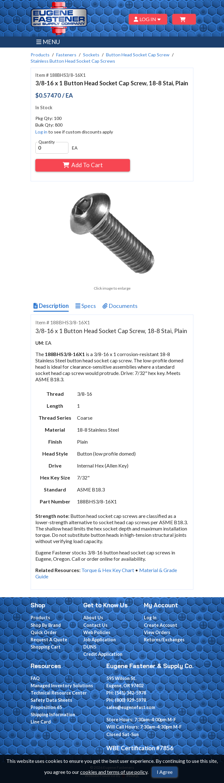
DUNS (89, 647)
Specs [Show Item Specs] (85, 305)
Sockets (91, 54)
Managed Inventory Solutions (62, 685)
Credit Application (102, 654)
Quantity (46, 142)
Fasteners (66, 54)
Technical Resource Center (59, 692)
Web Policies (96, 632)
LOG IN (148, 19)
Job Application (99, 639)
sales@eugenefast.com (130, 707)
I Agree (165, 772)
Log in (41, 131)
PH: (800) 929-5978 (126, 700)
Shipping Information (53, 714)
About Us (93, 617)
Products (40, 54)
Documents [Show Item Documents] (120, 305)
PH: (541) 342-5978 (126, 692)
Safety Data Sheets (51, 700)
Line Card (41, 721)
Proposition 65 (46, 707)
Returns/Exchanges (164, 639)
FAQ (35, 678)
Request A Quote (49, 639)
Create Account (160, 625)
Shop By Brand (46, 625)
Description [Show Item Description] (51, 305)
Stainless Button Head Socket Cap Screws (73, 61)
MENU (48, 41)
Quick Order (44, 632)
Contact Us (95, 625)
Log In (150, 617)
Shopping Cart (46, 647)
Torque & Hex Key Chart (107, 570)
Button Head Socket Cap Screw (137, 54)
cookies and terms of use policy (113, 772)
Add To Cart (83, 165)
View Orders (157, 632)
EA (75, 147)
